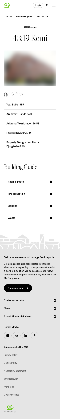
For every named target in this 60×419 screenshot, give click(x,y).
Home (9, 16)
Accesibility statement (15, 370)
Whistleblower (11, 378)
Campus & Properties (24, 16)
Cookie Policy (10, 362)
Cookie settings (11, 394)
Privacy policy (10, 355)
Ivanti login (9, 386)
